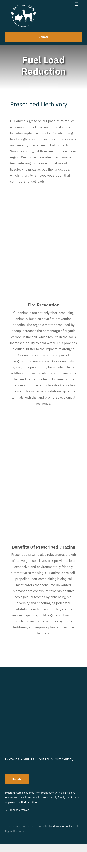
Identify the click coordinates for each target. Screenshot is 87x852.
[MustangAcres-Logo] (23, 5)
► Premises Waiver (17, 810)
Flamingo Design (63, 826)
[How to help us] (43, 37)
